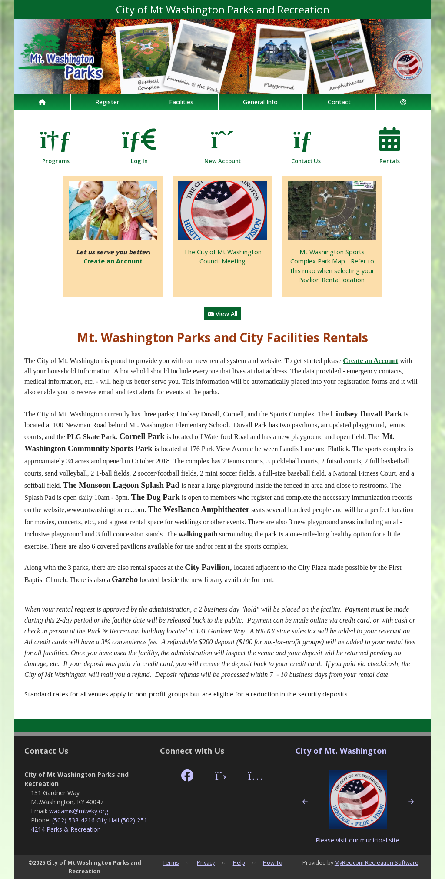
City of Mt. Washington (341, 751)
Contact (339, 102)
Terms (171, 862)
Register (107, 102)
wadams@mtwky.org (78, 811)
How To (272, 862)
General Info (260, 102)
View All (222, 314)
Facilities (181, 102)
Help (239, 862)
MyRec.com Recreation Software (376, 862)
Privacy (206, 862)
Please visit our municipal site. (358, 840)
